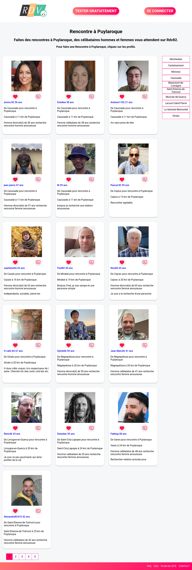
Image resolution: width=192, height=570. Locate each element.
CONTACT (184, 566)
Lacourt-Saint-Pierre (176, 103)
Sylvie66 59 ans (65, 350)
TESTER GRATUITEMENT (96, 11)
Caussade (176, 78)
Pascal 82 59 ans (119, 185)
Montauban (176, 59)
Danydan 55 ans (66, 433)
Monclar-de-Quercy (176, 96)
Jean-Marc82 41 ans (121, 350)
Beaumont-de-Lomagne (176, 84)
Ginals (176, 115)
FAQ (149, 566)
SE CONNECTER (160, 11)
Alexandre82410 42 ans (17, 516)
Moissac (176, 71)
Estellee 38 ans (65, 102)
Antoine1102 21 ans (121, 102)
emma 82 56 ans (13, 102)
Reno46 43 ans (12, 433)
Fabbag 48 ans (118, 433)
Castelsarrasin (176, 65)
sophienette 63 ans (14, 268)
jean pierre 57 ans (13, 185)
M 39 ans (62, 185)
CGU (156, 566)
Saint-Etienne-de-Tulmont (176, 90)
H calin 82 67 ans (13, 350)
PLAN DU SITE (169, 566)
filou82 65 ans (118, 268)
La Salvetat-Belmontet (176, 109)
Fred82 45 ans (65, 268)
